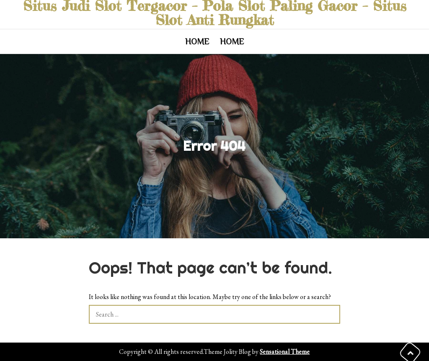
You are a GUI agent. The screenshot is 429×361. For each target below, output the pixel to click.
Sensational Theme (285, 351)
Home (197, 41)
